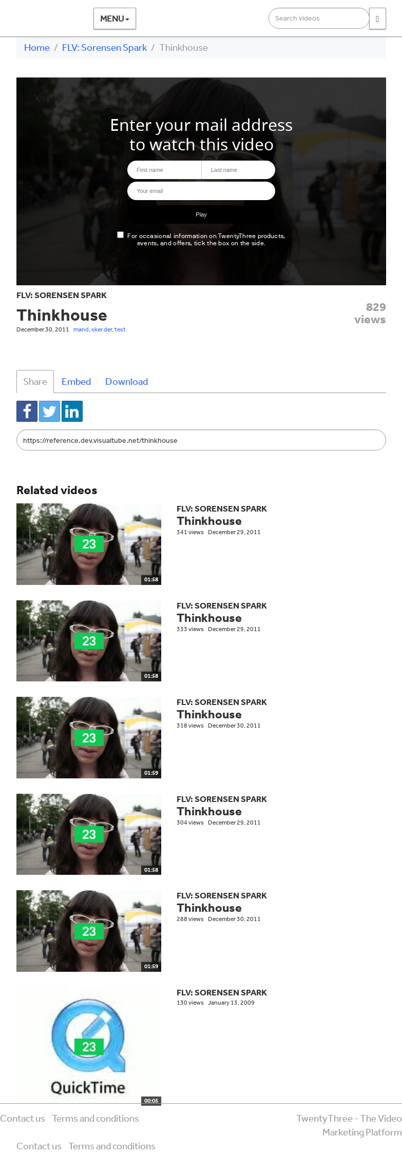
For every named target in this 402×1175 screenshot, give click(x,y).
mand (81, 329)
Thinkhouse (209, 520)
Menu (114, 18)
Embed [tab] (76, 381)
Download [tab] (126, 381)
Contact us (22, 1118)
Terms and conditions (95, 1118)
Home (37, 47)
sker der (101, 329)
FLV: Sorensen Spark (104, 47)
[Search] (377, 18)
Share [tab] (35, 381)
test (120, 329)
